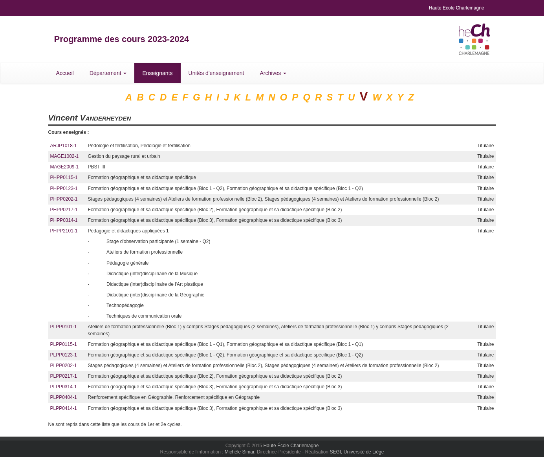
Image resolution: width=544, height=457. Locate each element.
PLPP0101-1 (63, 326)
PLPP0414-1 (63, 408)
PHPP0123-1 (64, 188)
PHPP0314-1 (64, 220)
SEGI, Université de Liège (357, 452)
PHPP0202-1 (64, 199)
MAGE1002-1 (64, 156)
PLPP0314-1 (63, 386)
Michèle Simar (239, 452)
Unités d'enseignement (216, 73)
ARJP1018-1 (63, 145)
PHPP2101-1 (64, 231)
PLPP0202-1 (63, 365)
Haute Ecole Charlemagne (456, 8)
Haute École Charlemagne (291, 445)
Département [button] (108, 73)
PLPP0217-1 (63, 376)
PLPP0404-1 (63, 397)
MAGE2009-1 (64, 167)
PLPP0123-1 (63, 355)
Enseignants (157, 73)
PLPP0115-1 (63, 344)
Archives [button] (273, 73)
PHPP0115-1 (64, 177)
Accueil (65, 73)
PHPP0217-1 (64, 209)
